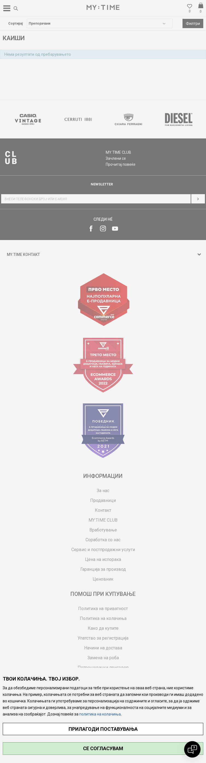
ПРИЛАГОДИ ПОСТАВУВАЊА (103, 729)
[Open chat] (192, 749)
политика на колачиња (100, 714)
